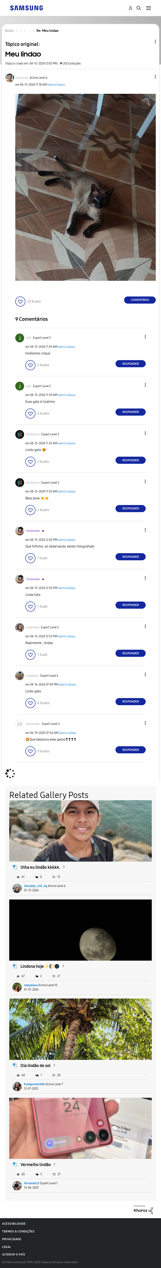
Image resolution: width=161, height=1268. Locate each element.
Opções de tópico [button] (148, 41)
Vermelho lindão (36, 1164)
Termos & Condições (18, 1231)
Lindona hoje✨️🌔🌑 (40, 966)
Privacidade (11, 1239)
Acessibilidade (14, 1223)
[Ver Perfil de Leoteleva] (32, 676)
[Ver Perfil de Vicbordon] (33, 531)
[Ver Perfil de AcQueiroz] (33, 434)
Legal (6, 1247)
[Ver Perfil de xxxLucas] (22, 78)
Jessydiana (31, 985)
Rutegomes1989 (34, 1084)
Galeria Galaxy (56, 84)
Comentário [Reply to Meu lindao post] (140, 300)
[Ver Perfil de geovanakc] (33, 724)
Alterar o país (13, 1254)
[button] (148, 76)
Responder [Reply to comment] (130, 364)
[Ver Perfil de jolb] (28, 338)
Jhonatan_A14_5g (35, 886)
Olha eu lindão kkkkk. (40, 867)
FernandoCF (31, 1183)
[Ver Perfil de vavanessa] (32, 627)
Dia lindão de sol (36, 1065)
